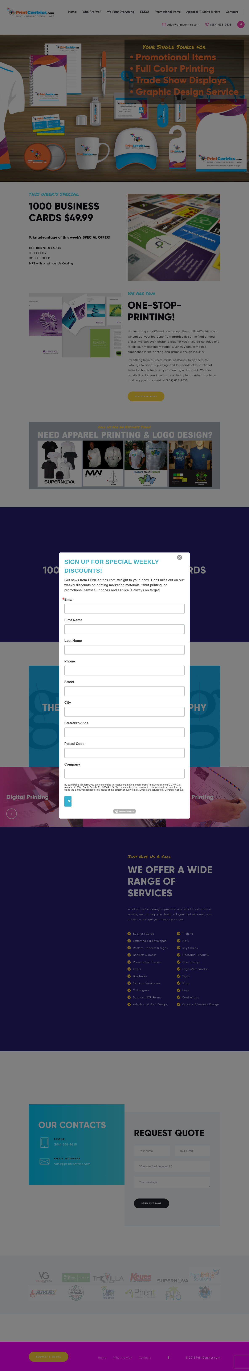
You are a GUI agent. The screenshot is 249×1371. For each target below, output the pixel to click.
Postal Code (74, 744)
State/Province (76, 723)
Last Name (73, 640)
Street (69, 682)
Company (72, 764)
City (67, 702)
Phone (69, 661)
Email (69, 599)
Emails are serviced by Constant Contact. (161, 789)
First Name (73, 620)
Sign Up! (70, 801)
